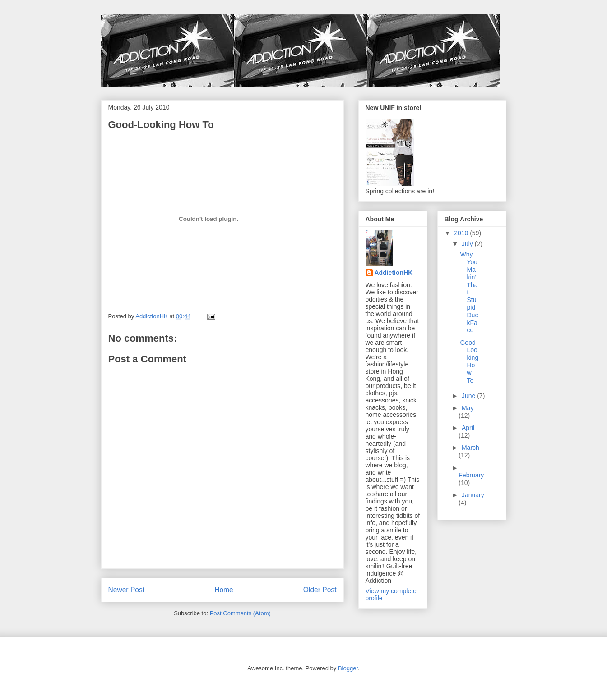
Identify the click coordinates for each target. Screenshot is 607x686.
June (469, 395)
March (470, 447)
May (467, 408)
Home (223, 590)
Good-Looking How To (469, 361)
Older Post (320, 590)
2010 (462, 233)
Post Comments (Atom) (240, 613)
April (468, 427)
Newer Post (126, 590)
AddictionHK (394, 272)
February (471, 475)
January (473, 494)
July (468, 243)
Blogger (348, 668)
